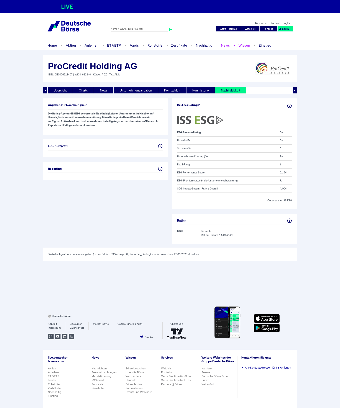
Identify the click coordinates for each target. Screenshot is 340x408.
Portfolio (268, 28)
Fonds (134, 45)
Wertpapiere (133, 376)
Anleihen (91, 45)
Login (284, 28)
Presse (205, 372)
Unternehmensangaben (136, 90)
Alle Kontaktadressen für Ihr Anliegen (266, 367)
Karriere (206, 368)
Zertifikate (179, 45)
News (225, 45)
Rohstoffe (154, 45)
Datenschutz (77, 327)
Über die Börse (135, 372)
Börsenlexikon (134, 384)
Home (52, 45)
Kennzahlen (172, 90)
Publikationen (134, 388)
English (287, 23)
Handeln (131, 380)
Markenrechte (101, 323)
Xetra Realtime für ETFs (176, 380)
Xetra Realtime (228, 28)
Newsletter (261, 23)
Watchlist (250, 28)
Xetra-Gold (208, 384)
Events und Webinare (139, 392)
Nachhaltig (204, 45)
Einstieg (265, 45)
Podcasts (97, 384)
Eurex (205, 380)
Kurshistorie (200, 90)
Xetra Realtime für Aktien (176, 376)
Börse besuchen (135, 368)
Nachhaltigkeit (230, 90)
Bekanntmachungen (104, 372)
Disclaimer (76, 323)
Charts (83, 90)
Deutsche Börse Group (215, 376)
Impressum (54, 327)
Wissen (244, 45)
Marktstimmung (101, 376)
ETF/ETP (114, 45)
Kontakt (275, 23)
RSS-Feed (98, 380)
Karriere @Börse (171, 384)
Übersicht (60, 90)
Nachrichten (99, 368)
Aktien (71, 45)
